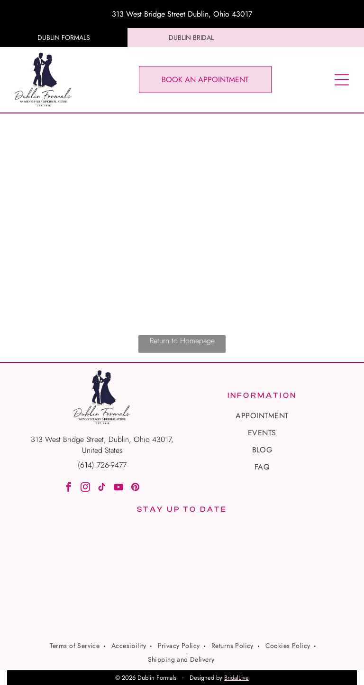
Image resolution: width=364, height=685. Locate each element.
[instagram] (85, 488)
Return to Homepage (182, 340)
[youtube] (118, 488)
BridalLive (236, 677)
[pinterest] (135, 488)
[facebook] (69, 488)
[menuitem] (262, 415)
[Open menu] (342, 80)
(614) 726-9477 (102, 465)
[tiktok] (102, 488)
